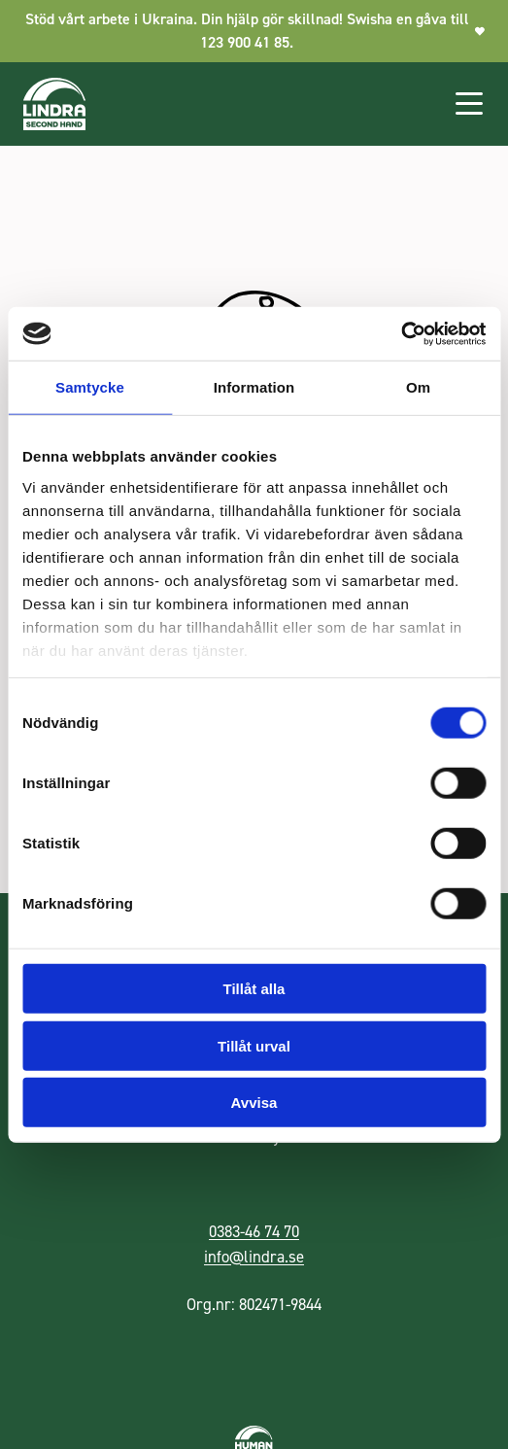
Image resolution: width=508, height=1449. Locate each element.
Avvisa (254, 1102)
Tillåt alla (254, 989)
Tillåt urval (254, 1045)
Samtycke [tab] (89, 387)
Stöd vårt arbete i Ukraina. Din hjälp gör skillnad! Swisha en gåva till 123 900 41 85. (255, 30)
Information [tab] (254, 387)
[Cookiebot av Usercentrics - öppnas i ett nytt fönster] (401, 333)
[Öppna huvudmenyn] (469, 104)
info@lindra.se (254, 1256)
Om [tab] (418, 387)
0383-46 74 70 (254, 1231)
